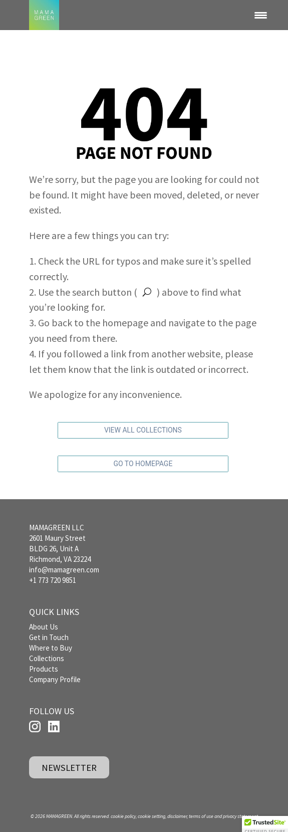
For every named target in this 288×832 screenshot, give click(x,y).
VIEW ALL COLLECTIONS (143, 430)
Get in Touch (49, 637)
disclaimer (177, 816)
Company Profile (55, 679)
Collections (46, 658)
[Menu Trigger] (261, 15)
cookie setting (151, 816)
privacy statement (240, 816)
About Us (43, 627)
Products (43, 669)
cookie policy (123, 816)
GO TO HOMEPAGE (142, 464)
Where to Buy (50, 648)
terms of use (201, 816)
